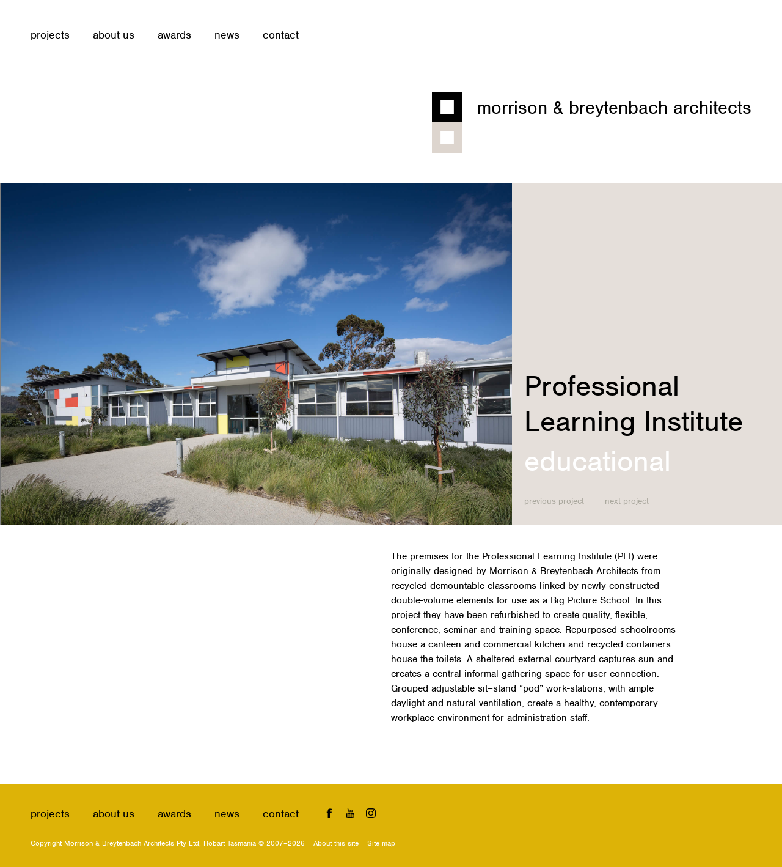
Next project (627, 501)
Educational (597, 461)
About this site (336, 843)
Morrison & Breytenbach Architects (614, 108)
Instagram (371, 812)
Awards (174, 35)
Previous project (554, 501)
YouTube (350, 812)
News (226, 35)
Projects (50, 35)
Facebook (329, 812)
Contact (281, 35)
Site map (381, 843)
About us (113, 35)
